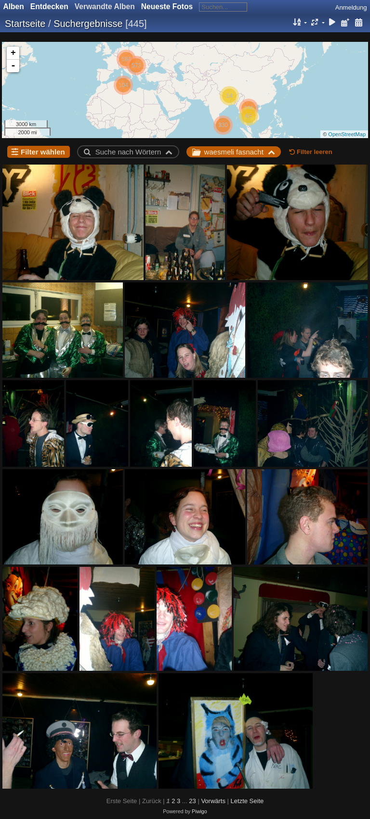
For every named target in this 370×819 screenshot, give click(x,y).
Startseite (25, 23)
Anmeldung (351, 7)
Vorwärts (213, 801)
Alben (13, 6)
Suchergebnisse (87, 23)
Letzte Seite (247, 801)
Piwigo (199, 811)
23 (192, 801)
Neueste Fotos (167, 6)
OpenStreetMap (347, 134)
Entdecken (49, 6)
